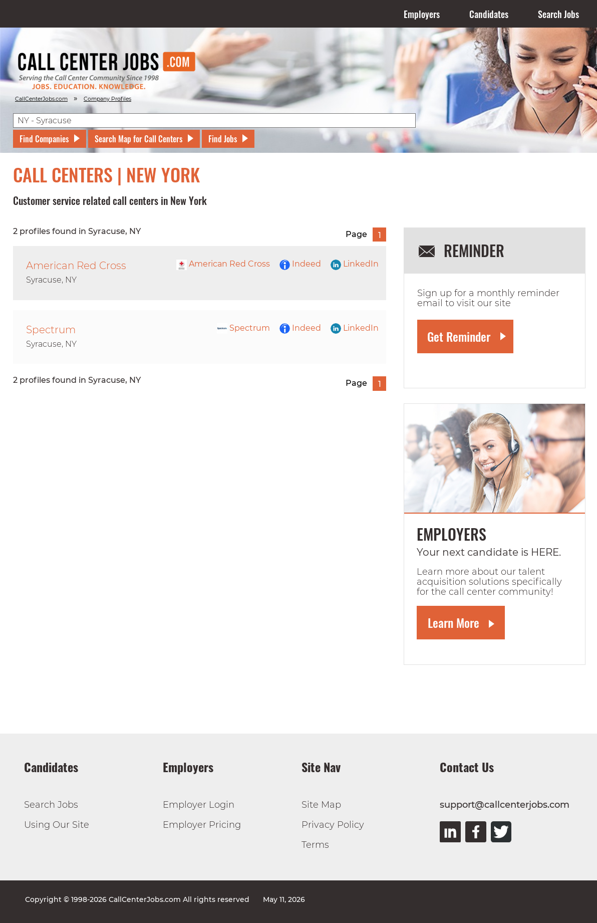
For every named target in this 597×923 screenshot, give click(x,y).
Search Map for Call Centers (138, 139)
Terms (315, 844)
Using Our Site (56, 824)
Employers (422, 14)
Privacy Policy (333, 824)
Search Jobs (558, 14)
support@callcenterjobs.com (504, 804)
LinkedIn (355, 264)
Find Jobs (222, 139)
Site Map (321, 804)
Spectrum (243, 328)
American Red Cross (223, 264)
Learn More (453, 622)
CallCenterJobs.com (41, 99)
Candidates (488, 14)
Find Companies (44, 139)
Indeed (300, 264)
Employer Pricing (202, 824)
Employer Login (198, 804)
